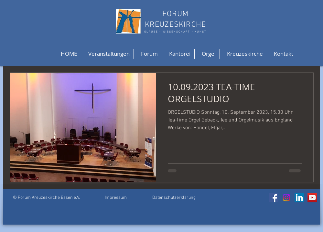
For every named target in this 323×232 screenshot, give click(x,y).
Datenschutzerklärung (174, 197)
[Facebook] (273, 197)
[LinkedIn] (299, 197)
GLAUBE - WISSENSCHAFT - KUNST (175, 32)
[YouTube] (312, 197)
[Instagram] (286, 197)
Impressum (116, 197)
